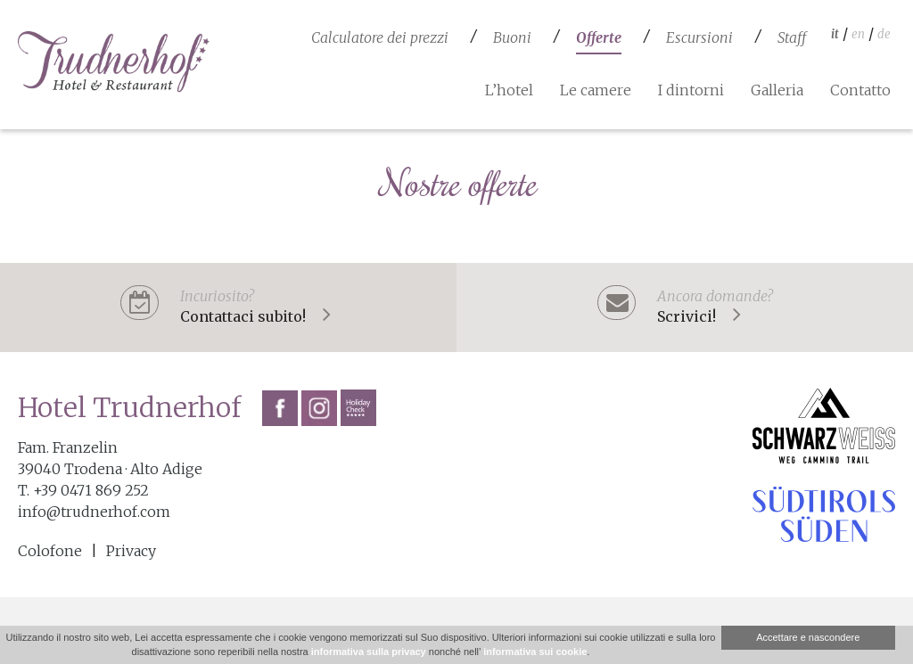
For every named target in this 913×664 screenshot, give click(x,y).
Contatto (860, 90)
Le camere (595, 90)
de (884, 34)
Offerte (598, 37)
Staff (791, 37)
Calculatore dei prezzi (379, 37)
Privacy (131, 551)
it (835, 34)
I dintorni (691, 90)
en (858, 34)
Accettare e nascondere (808, 637)
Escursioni (699, 37)
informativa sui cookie (535, 651)
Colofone (50, 551)
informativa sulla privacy (368, 651)
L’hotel (509, 90)
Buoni (512, 37)
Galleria (777, 90)
